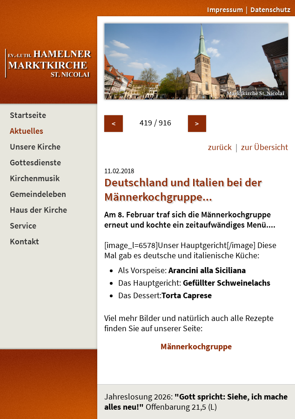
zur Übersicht (264, 147)
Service (23, 226)
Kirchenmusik (35, 178)
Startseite (28, 115)
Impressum (225, 9)
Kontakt (24, 241)
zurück (220, 147)
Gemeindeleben (38, 194)
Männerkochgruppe (196, 346)
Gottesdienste (35, 162)
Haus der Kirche (38, 210)
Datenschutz (270, 9)
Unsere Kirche (35, 147)
